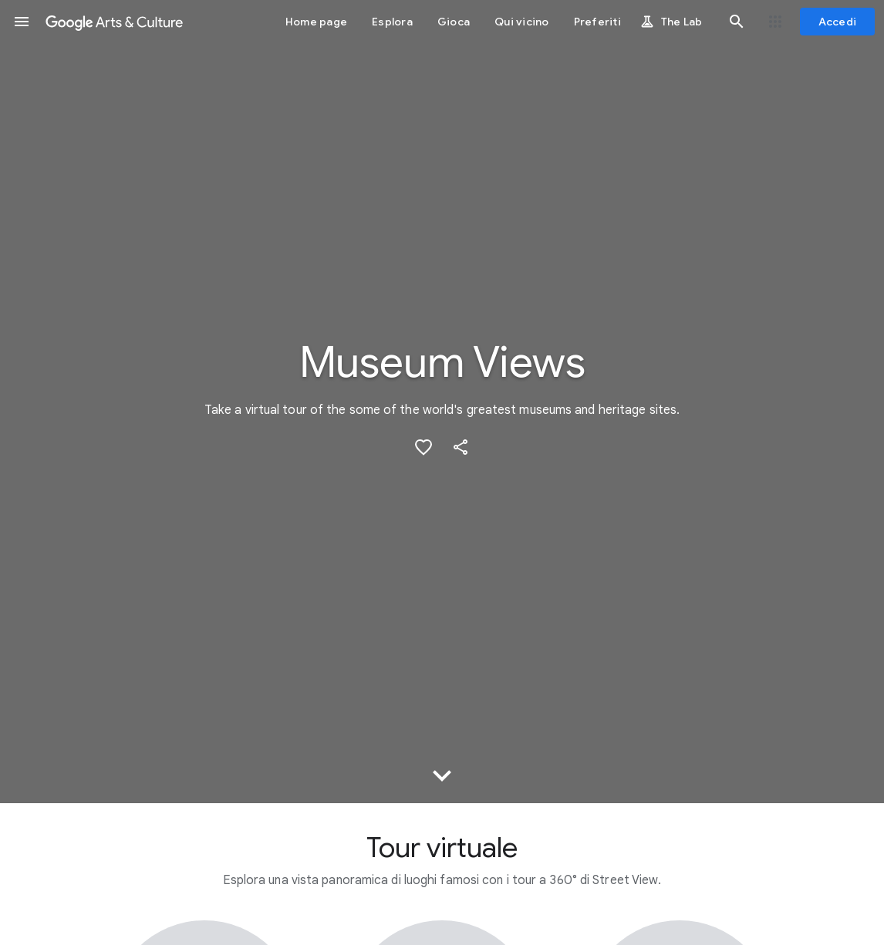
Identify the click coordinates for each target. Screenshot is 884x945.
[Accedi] (838, 21)
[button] (21, 21)
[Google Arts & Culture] (114, 21)
